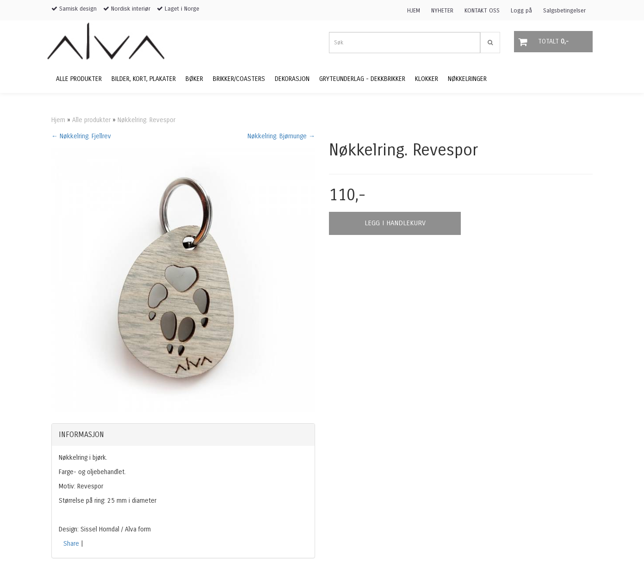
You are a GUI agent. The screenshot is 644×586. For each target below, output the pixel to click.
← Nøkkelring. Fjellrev (81, 136)
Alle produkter (91, 120)
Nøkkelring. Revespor (146, 120)
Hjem (58, 120)
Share (71, 544)
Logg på (521, 10)
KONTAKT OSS (482, 10)
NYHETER (442, 10)
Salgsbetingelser (564, 10)
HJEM (413, 10)
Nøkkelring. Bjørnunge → (281, 136)
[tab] (183, 435)
